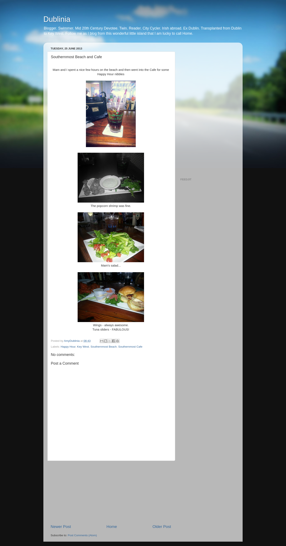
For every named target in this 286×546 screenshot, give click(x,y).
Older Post (162, 526)
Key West (83, 346)
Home (111, 526)
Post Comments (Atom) (82, 535)
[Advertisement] (111, 492)
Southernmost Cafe (130, 346)
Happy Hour (68, 346)
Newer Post (61, 526)
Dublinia (56, 19)
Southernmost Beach (103, 346)
